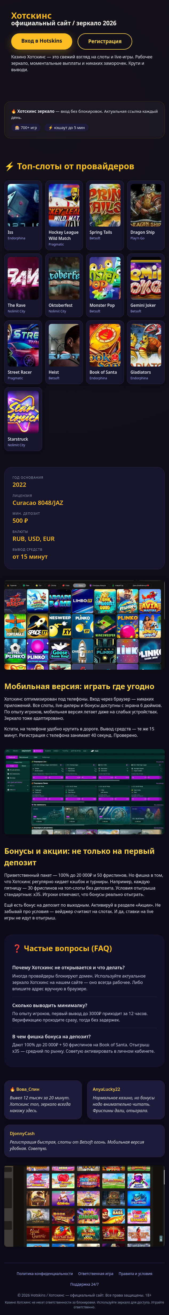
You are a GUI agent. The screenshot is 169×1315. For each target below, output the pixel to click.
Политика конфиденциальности (45, 1273)
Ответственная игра (95, 1273)
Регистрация (105, 41)
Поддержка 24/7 (84, 1284)
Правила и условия (135, 1273)
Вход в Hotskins (41, 40)
